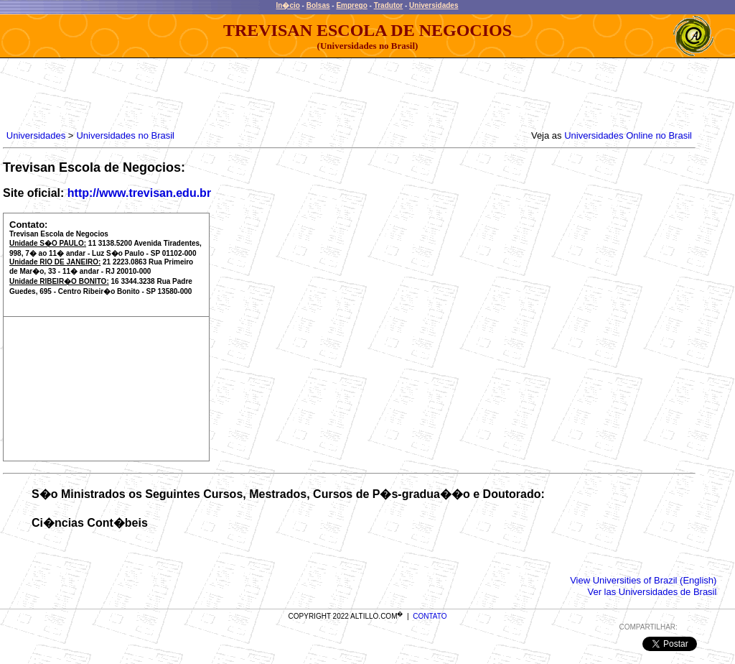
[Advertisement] (265, 90)
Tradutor (388, 5)
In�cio (288, 5)
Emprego (351, 5)
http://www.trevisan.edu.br (139, 193)
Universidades (433, 5)
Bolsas (318, 5)
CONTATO (429, 616)
